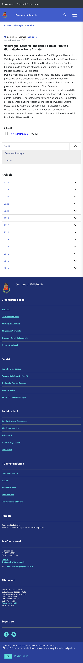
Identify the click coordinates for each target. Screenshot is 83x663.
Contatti (5, 559)
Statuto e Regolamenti (11, 442)
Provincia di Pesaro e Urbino (28, 3)
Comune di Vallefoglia (26, 15)
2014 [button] (6, 268)
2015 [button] (6, 260)
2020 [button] (6, 225)
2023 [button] (6, 203)
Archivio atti (7, 435)
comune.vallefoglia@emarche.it (19, 566)
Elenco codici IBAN (9, 603)
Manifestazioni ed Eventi (12, 501)
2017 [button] (6, 246)
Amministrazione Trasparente (14, 421)
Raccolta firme (8, 494)
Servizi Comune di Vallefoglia (14, 397)
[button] (75, 146)
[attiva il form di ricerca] (64, 15)
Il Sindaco (6, 309)
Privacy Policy (21, 656)
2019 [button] (6, 232)
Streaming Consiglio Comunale (15, 337)
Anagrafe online (8, 390)
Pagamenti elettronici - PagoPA (15, 375)
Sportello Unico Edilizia (11, 368)
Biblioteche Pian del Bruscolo (14, 382)
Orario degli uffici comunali (13, 561)
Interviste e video (9, 487)
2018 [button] (6, 239)
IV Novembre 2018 (19, 133)
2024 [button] (6, 196)
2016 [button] (6, 253)
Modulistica (7, 449)
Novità (30, 25)
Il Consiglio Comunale (11, 323)
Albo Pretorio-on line (10, 428)
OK (8, 656)
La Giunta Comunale (10, 316)
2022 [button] (6, 210)
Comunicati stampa (14, 153)
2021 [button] (6, 218)
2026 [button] (6, 182)
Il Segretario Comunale (11, 330)
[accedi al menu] (74, 14)
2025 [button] (6, 189)
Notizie (8, 160)
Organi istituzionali (10, 345)
